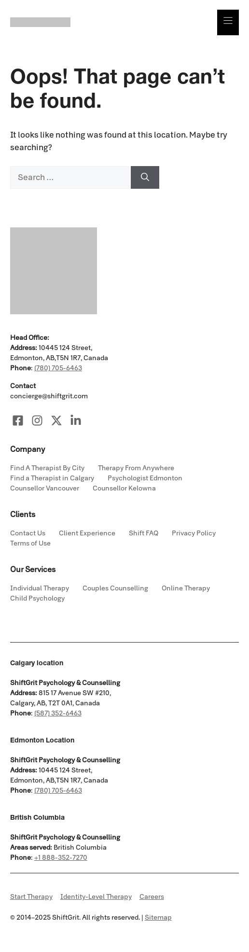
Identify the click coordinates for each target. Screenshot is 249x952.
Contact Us (27, 533)
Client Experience (87, 533)
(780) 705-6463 (58, 368)
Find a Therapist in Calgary (52, 478)
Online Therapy (186, 588)
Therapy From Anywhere (136, 468)
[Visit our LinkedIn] (75, 420)
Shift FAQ (143, 533)
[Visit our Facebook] (18, 420)
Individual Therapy (39, 588)
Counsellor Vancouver (44, 488)
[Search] (145, 177)
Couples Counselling (115, 588)
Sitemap (158, 917)
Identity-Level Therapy (96, 897)
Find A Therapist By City (47, 468)
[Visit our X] (56, 420)
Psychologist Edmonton (145, 478)
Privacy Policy (194, 533)
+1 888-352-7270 (60, 858)
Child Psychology (37, 598)
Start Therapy (31, 897)
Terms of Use (30, 543)
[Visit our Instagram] (37, 420)
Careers (151, 897)
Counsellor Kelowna (124, 488)
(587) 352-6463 (58, 713)
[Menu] (228, 22)
